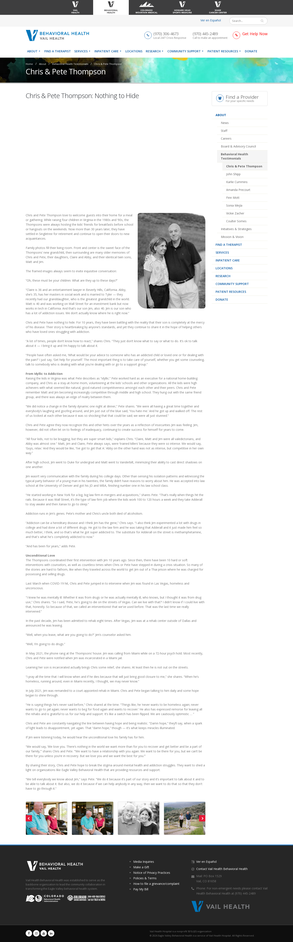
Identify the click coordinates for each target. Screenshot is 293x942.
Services (81, 51)
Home (29, 63)
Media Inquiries (143, 862)
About (32, 51)
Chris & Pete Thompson (108, 63)
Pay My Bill (140, 889)
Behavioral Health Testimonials (70, 63)
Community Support (184, 51)
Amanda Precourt (238, 190)
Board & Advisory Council (238, 146)
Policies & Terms (145, 878)
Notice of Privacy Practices (151, 873)
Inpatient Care (106, 51)
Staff (224, 131)
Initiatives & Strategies (236, 229)
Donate (251, 51)
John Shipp (233, 174)
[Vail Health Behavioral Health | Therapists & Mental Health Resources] (59, 35)
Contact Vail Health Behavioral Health (222, 869)
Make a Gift (141, 867)
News (225, 123)
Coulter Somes (236, 221)
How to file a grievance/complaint (156, 884)
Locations (133, 51)
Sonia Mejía (234, 205)
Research (153, 51)
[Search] (245, 20)
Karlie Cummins (237, 182)
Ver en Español (210, 20)
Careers (226, 138)
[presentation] (29, 818)
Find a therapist (57, 51)
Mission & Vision (232, 237)
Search (264, 20)
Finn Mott (233, 198)
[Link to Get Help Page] (250, 34)
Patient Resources (222, 51)
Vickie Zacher (235, 213)
